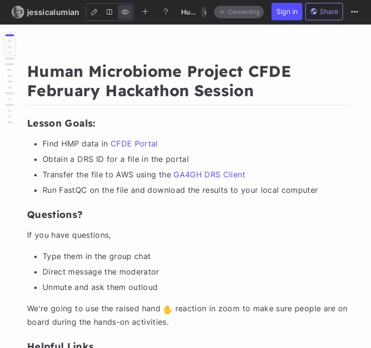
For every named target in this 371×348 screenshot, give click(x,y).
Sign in (287, 11)
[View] (125, 12)
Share (324, 11)
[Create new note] (145, 11)
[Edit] (94, 12)
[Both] (109, 12)
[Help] (165, 11)
